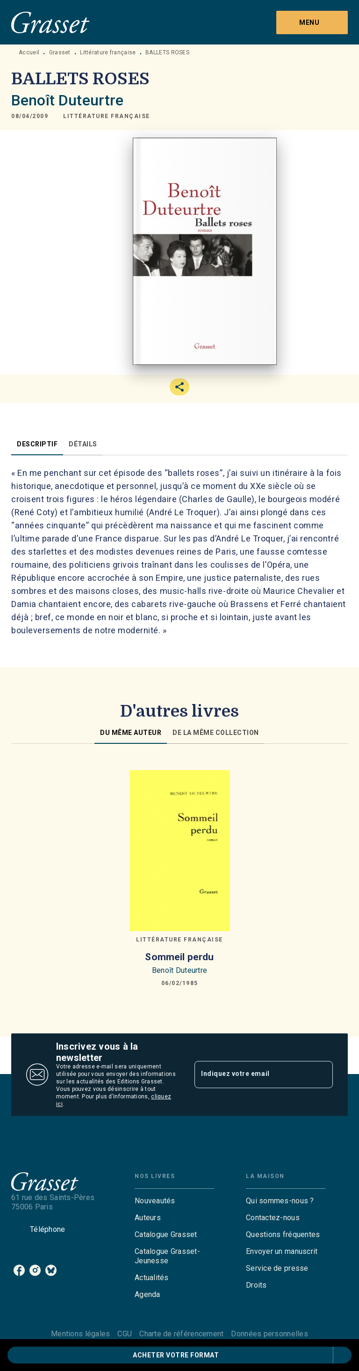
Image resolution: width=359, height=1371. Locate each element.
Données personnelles (269, 1333)
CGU (124, 1333)
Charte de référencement (181, 1333)
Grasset (60, 52)
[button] (106, 116)
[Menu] (312, 22)
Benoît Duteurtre (67, 100)
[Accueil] (50, 22)
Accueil (29, 52)
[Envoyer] (321, 1074)
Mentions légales (80, 1333)
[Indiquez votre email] (251, 1074)
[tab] (37, 444)
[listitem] (19, 1270)
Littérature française (108, 52)
